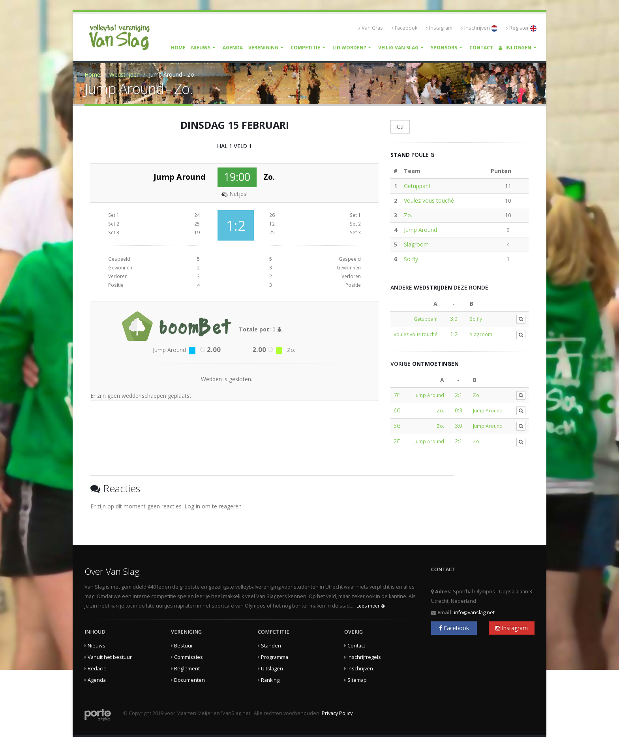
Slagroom (416, 244)
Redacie (97, 668)
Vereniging (263, 47)
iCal (400, 126)
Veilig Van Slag (398, 47)
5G (397, 425)
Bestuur (183, 645)
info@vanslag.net (474, 612)
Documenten (189, 680)
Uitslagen (272, 668)
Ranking (270, 680)
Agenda (233, 47)
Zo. (408, 215)
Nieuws (200, 47)
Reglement (187, 668)
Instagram (439, 27)
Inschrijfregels (364, 657)
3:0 (454, 318)
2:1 (458, 395)
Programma (274, 657)
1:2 (454, 334)
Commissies (188, 657)
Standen (271, 645)
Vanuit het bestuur (110, 657)
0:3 (458, 410)
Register (521, 28)
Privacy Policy (337, 713)
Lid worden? (349, 47)
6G (397, 410)
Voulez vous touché (429, 200)
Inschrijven (479, 28)
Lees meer (370, 605)
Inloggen (515, 47)
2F (397, 441)
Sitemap (357, 680)
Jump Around (420, 229)
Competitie (305, 47)
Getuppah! (417, 186)
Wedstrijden (124, 74)
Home (178, 47)
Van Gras (370, 27)
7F (397, 395)
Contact (481, 47)
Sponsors (444, 47)
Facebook (404, 27)
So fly (411, 259)
